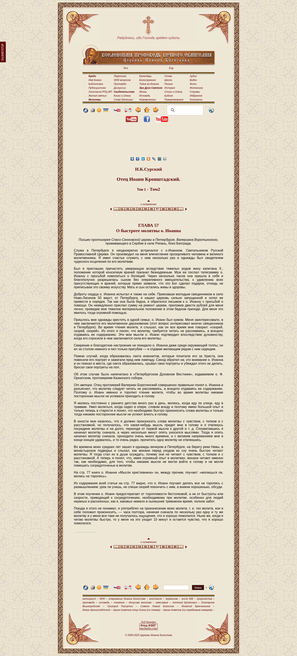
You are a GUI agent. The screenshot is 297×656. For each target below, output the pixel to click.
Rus (126, 68)
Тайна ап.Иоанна (149, 84)
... (116, 209)
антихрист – (90, 598)
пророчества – (205, 598)
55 (145, 209)
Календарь (145, 76)
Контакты (196, 99)
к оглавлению (149, 203)
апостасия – (156, 598)
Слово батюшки (123, 99)
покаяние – (120, 602)
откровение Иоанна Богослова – (128, 598)
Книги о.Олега (122, 95)
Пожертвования (173, 99)
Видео (193, 80)
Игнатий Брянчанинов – (198, 606)
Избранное (196, 95)
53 (134, 209)
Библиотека (95, 84)
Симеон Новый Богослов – (159, 606)
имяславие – (163, 602)
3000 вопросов (122, 80)
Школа (168, 80)
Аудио (193, 76)
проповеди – (89, 602)
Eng (171, 68)
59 (169, 209)
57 (157, 209)
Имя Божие (94, 80)
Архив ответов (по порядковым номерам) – (188, 610)
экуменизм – (172, 598)
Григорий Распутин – (122, 606)
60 (175, 209)
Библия (168, 95)
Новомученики (147, 99)
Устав (168, 76)
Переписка (120, 76)
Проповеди (120, 84)
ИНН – (103, 598)
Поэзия (168, 84)
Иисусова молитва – (141, 602)
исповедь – (105, 602)
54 (140, 209)
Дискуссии (120, 87)
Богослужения (147, 80)
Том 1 (141, 189)
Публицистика (97, 87)
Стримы (195, 91)
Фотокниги (196, 87)
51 (122, 209)
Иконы (143, 91)
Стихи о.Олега (173, 91)
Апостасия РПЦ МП (100, 91)
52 (128, 209)
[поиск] (184, 110)
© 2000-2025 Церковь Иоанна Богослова (148, 635)
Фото (193, 84)
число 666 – (188, 598)
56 (151, 209)
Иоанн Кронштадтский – (97, 610)
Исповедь (144, 95)
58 (163, 209)
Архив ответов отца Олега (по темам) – (137, 610)
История (169, 87)
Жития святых (97, 95)
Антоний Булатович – (186, 602)
